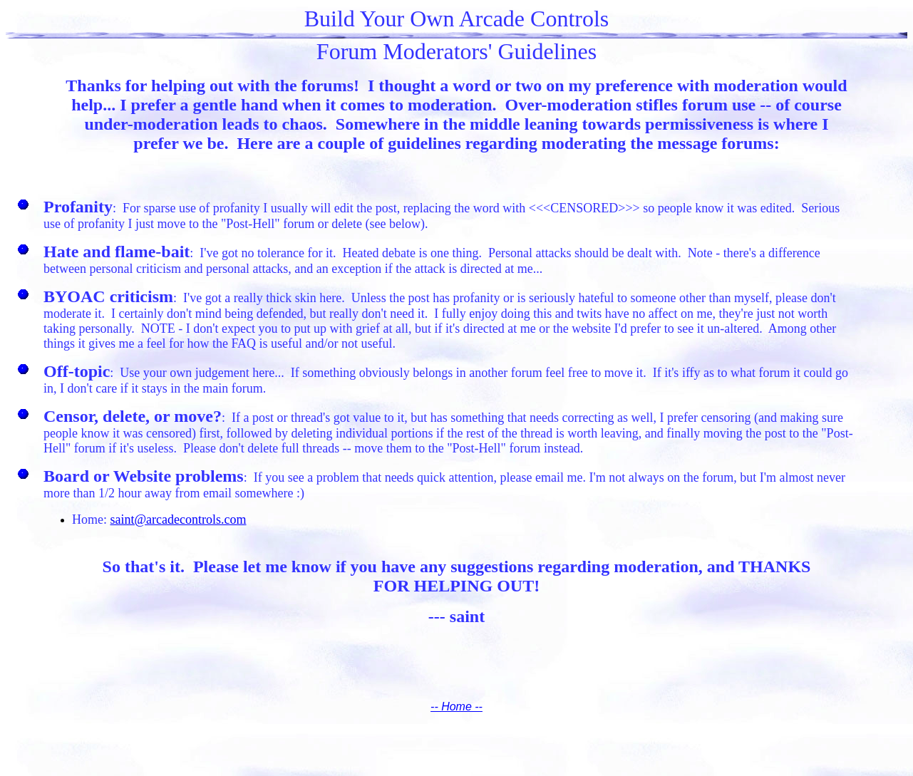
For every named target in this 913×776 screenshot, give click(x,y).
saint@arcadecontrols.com (178, 519)
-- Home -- (456, 706)
